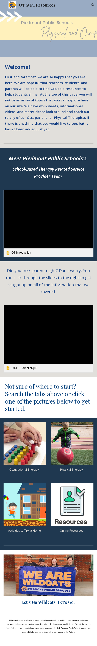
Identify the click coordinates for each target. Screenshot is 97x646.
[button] (4, 5)
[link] (48, 223)
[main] (48, 97)
